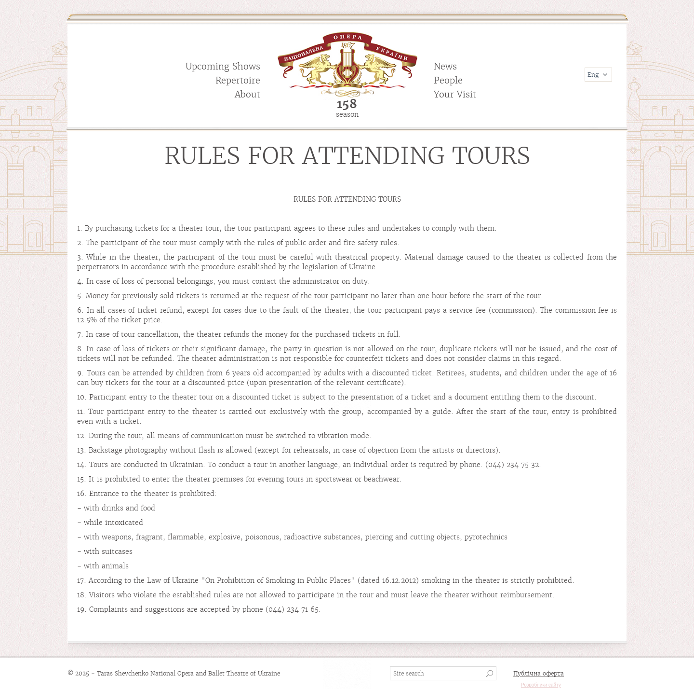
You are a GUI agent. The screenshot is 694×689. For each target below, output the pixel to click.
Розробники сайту (541, 685)
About (247, 94)
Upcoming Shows (223, 66)
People (448, 80)
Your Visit (455, 94)
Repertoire (237, 80)
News (445, 66)
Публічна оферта (538, 673)
